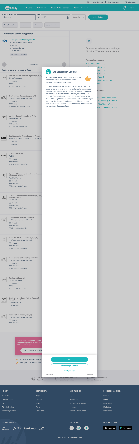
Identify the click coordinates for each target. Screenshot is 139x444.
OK (69, 359)
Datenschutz (49, 374)
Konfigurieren (69, 371)
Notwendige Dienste (69, 366)
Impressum (90, 374)
